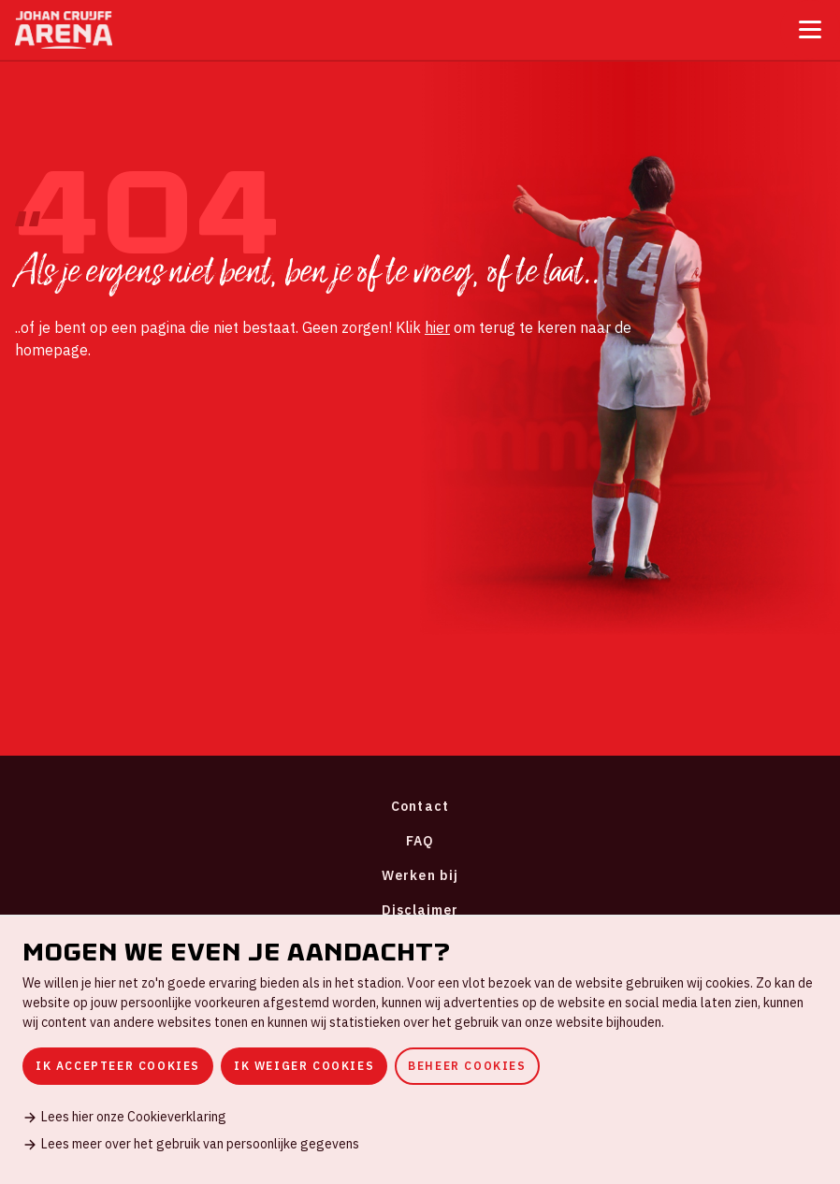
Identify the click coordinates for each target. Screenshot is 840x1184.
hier (437, 327)
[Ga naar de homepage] (63, 30)
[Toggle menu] (810, 29)
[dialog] (420, 1049)
